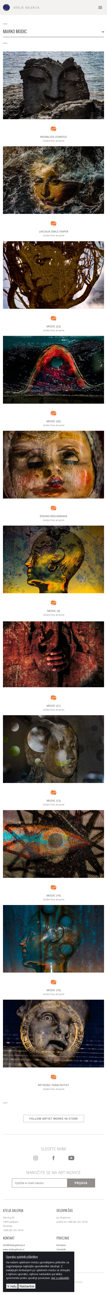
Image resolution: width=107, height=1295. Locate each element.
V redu (12, 1286)
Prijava (81, 1183)
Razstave (61, 1245)
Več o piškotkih (60, 1278)
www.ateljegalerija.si (13, 1249)
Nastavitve (27, 1286)
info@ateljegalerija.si (14, 1245)
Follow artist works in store (53, 1118)
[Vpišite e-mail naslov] (39, 1182)
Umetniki (61, 1249)
